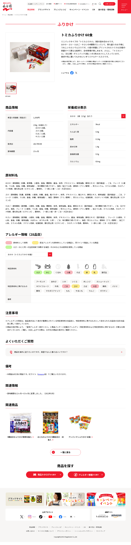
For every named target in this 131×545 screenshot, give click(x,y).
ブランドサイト (42, 530)
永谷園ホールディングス (35, 4)
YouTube (55, 520)
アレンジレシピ (56, 530)
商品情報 (10, 16)
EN (95, 4)
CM (86, 530)
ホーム (4, 16)
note (83, 520)
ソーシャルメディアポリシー (85, 534)
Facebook (69, 520)
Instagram (27, 520)
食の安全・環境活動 (97, 530)
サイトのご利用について (44, 534)
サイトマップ (103, 534)
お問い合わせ (109, 4)
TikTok (41, 520)
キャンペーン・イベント (73, 530)
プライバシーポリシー (64, 534)
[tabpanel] (30, 58)
